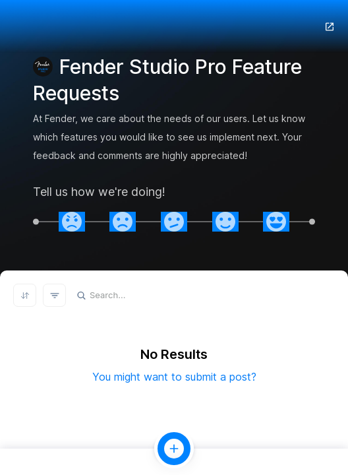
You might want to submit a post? (174, 376)
